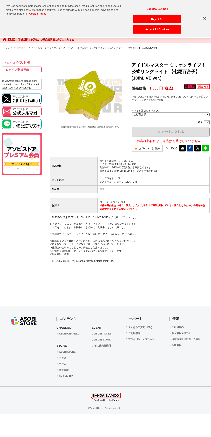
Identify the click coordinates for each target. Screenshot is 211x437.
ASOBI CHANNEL (69, 333)
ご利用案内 (134, 333)
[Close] (204, 18)
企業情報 (176, 345)
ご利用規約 (178, 327)
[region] (105, 19)
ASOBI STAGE (102, 339)
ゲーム (62, 363)
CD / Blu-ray (66, 375)
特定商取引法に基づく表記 (186, 339)
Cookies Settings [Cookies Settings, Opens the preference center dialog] (157, 8)
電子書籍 (64, 369)
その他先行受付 (102, 345)
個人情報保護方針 (181, 333)
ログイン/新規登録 (17, 69)
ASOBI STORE (67, 351)
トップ (6, 48)
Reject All (157, 19)
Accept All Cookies (157, 29)
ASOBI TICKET (102, 333)
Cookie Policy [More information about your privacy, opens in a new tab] (37, 13)
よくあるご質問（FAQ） (141, 327)
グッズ (62, 357)
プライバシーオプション (141, 339)
